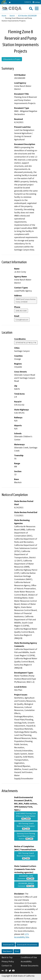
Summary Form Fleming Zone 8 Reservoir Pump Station (26, 836)
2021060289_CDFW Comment (26, 877)
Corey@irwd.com (22, 320)
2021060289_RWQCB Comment (26, 884)
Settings (36, 2)
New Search (7, 951)
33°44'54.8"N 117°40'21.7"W (26, 343)
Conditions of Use (29, 957)
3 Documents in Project (12, 59)
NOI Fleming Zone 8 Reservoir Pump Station (26, 826)
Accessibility (26, 961)
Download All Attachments (27, 944)
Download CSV (8, 944)
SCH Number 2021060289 (27, 15)
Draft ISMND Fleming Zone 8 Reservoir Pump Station (26, 816)
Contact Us (27, 2)
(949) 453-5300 (21, 311)
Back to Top (7, 957)
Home (4, 15)
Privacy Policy (8, 961)
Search (12, 15)
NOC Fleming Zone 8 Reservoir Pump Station (26, 855)
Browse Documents (29, 965)
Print (17, 951)
